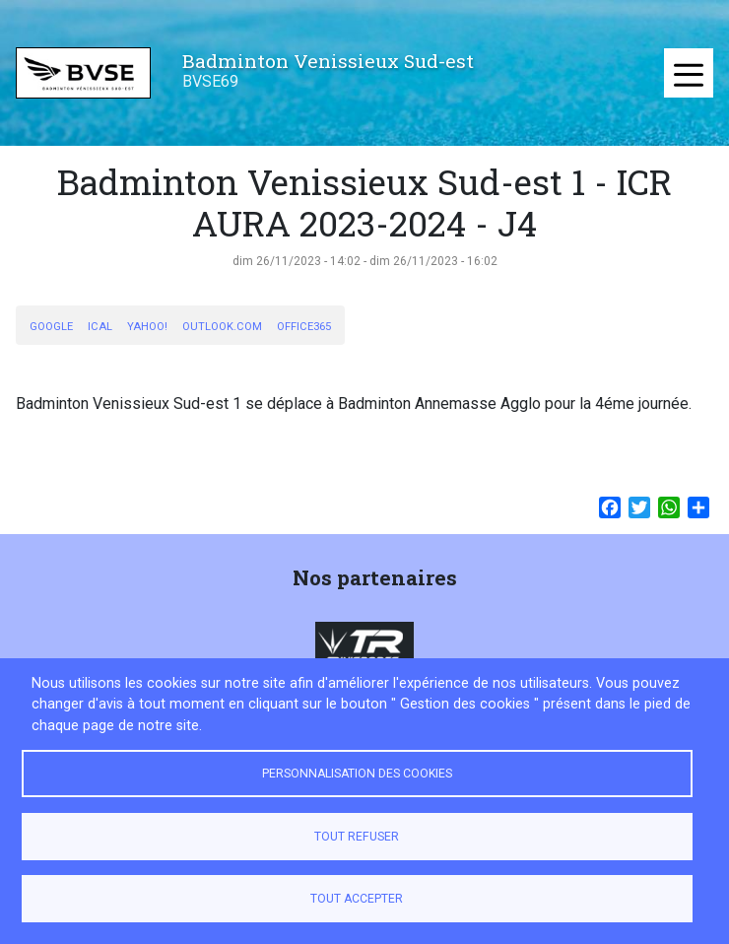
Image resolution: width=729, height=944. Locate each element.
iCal (100, 326)
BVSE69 (210, 81)
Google (51, 326)
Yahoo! (147, 326)
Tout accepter (356, 899)
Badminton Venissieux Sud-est (328, 60)
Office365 (304, 326)
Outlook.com (222, 326)
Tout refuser (356, 836)
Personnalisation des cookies (357, 773)
